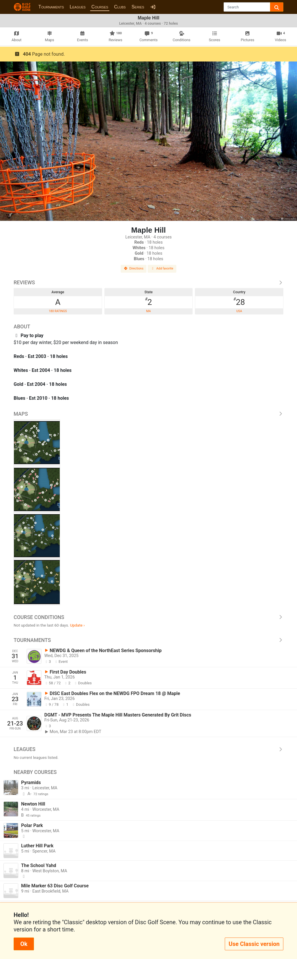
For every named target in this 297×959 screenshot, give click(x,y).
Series (137, 6)
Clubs (120, 6)
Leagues (78, 6)
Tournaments (51, 6)
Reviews (148, 282)
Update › (77, 625)
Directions (134, 268)
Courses (99, 6)
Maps (148, 414)
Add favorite (162, 268)
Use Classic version (254, 943)
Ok (23, 943)
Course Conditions (148, 617)
